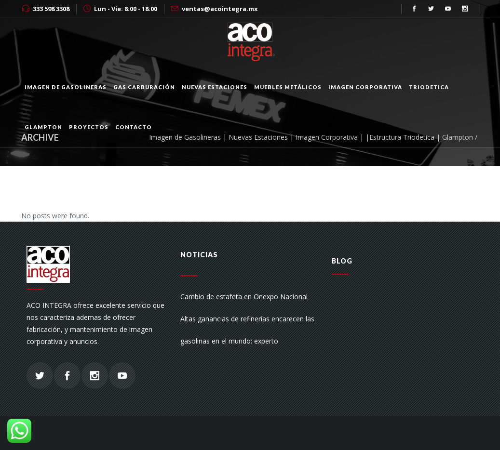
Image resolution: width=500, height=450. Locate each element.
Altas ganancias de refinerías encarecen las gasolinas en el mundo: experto (247, 329)
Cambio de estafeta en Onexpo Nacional (244, 296)
